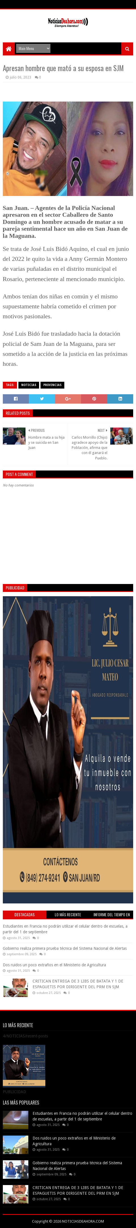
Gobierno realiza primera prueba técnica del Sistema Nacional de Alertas (65, 948)
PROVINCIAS (52, 385)
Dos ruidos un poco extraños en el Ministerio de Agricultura (54, 965)
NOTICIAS (28, 385)
